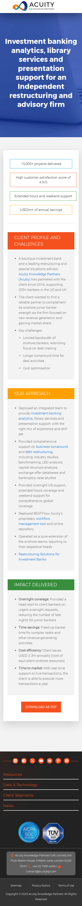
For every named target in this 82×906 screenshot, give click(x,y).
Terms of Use (66, 885)
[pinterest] (58, 761)
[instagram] (66, 761)
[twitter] (32, 761)
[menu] (6, 5)
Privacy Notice (41, 885)
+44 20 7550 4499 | (45, 866)
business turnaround (52, 447)
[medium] (49, 761)
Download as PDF (41, 707)
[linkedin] (15, 761)
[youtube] (41, 761)
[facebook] (24, 761)
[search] (74, 6)
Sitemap (15, 885)
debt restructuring (38, 452)
